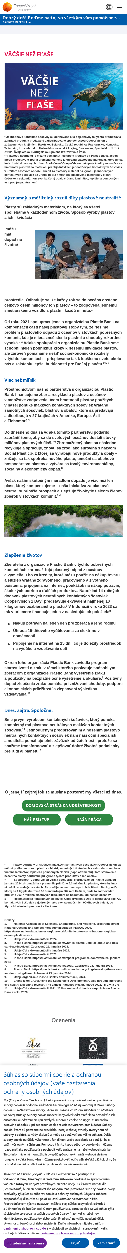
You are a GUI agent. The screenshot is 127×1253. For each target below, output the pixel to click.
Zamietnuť (106, 1245)
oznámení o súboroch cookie (24, 1230)
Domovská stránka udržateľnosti (63, 805)
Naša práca (89, 819)
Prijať (75, 1245)
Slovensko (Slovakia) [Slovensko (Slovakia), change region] (109, 7)
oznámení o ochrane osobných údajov (68, 1235)
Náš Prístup (36, 819)
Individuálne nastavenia (25, 1245)
